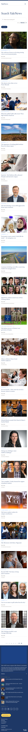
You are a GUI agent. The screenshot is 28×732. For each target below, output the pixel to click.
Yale (25, 730)
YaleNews (4, 4)
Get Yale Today (6, 715)
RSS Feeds (3, 720)
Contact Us (3, 723)
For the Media (3, 721)
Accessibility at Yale (4, 725)
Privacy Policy (3, 727)
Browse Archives (4, 719)
